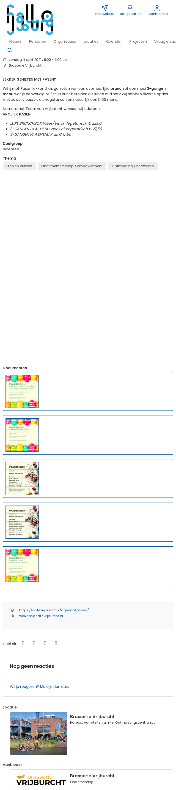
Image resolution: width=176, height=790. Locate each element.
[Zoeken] (10, 50)
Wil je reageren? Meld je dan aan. (39, 521)
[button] (15, 41)
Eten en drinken (19, 166)
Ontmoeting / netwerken (133, 166)
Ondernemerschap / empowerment (72, 166)
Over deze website (22, 709)
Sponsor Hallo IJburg (79, 715)
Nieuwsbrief (126, 709)
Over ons (13, 715)
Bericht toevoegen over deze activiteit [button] (42, 659)
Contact (68, 709)
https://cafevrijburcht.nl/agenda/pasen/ (54, 445)
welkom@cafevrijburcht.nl (41, 450)
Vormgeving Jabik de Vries (139, 715)
